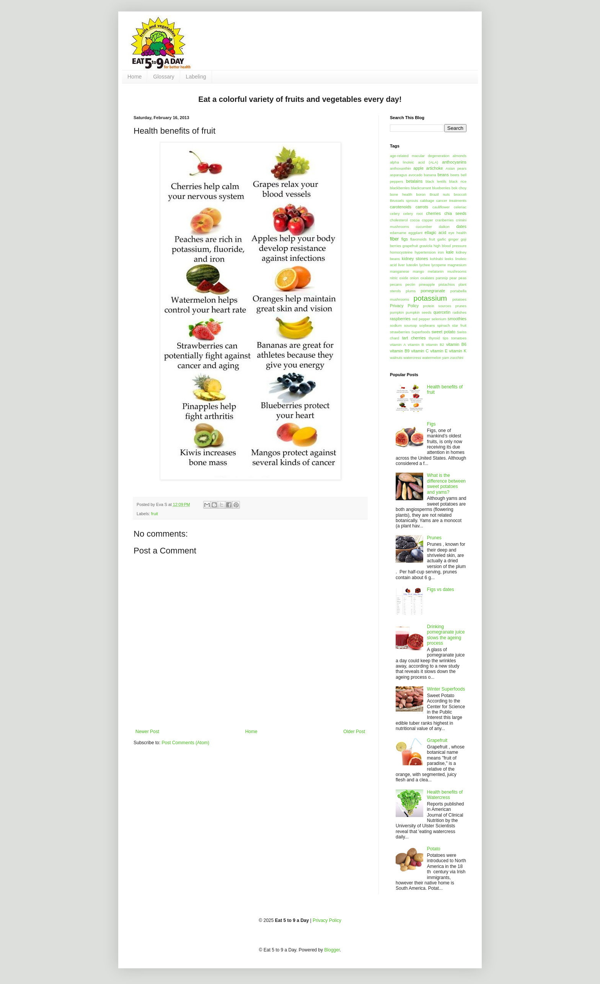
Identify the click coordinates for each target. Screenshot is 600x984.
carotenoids (400, 207)
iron (441, 252)
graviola (425, 246)
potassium (430, 298)
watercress (412, 357)
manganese (399, 271)
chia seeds (455, 213)
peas (462, 278)
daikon (444, 226)
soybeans (427, 325)
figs (404, 239)
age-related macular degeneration (419, 156)
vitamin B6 (456, 344)
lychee (424, 265)
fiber (394, 239)
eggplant (415, 233)
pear (453, 278)
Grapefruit (437, 740)
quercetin (442, 312)
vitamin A (398, 344)
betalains (414, 181)
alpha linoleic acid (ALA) (414, 162)
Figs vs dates (440, 589)
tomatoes (459, 338)
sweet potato (443, 331)
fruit (154, 513)
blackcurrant (421, 188)
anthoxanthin (400, 168)
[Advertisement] (341, 36)
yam (445, 357)
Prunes (434, 537)
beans (442, 174)
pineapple (427, 284)
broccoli (460, 194)
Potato (433, 848)
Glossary (163, 77)
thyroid (434, 338)
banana (430, 175)
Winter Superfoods (446, 689)
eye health (457, 233)
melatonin (436, 271)
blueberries (441, 188)
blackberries (400, 188)
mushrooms (456, 271)
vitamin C (420, 351)
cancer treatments (451, 200)
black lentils (436, 181)
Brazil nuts (440, 194)
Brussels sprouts (404, 200)
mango (418, 271)
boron (421, 194)
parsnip (442, 278)
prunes (460, 306)
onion (414, 278)
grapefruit (410, 246)
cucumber (424, 226)
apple (419, 168)
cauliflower (441, 207)
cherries (433, 213)
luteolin (412, 265)
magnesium (456, 265)
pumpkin (397, 312)
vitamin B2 (435, 344)
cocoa (415, 220)
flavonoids (418, 239)
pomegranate (433, 290)
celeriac (460, 207)
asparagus (398, 175)
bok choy (459, 188)
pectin (411, 284)
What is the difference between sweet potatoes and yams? (446, 483)
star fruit (459, 325)
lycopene (438, 265)
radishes (459, 312)
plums (411, 291)
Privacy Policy (404, 305)
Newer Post (147, 731)
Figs (431, 424)
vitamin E (438, 351)
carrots (422, 207)
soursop (410, 325)
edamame (398, 233)
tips (445, 338)
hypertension (425, 252)
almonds (459, 156)
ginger (453, 239)
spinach (443, 325)
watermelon (431, 357)
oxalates (427, 278)
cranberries (444, 220)
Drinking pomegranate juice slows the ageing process (446, 635)
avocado (415, 175)
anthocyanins (454, 162)
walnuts (396, 357)
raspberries (400, 318)
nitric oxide (399, 278)
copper (427, 220)
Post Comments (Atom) (185, 742)
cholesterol (399, 220)
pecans (396, 284)
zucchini (456, 357)
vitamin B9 (399, 351)
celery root (413, 213)
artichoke (434, 168)
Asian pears (455, 168)
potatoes (459, 299)
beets (454, 175)
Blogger (332, 950)
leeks (449, 259)
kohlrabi (436, 259)
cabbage (427, 200)
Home (134, 77)
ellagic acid (435, 232)
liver (401, 265)
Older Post (354, 731)
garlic (441, 239)
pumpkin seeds (418, 312)
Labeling (196, 77)
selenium (439, 319)
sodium (396, 325)
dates (461, 226)
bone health (401, 194)
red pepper (421, 319)
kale (450, 252)
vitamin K (457, 351)
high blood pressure (450, 246)
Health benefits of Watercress (445, 794)
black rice (457, 181)
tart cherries (414, 338)
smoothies (457, 318)
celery (395, 213)
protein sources (437, 306)
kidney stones (415, 258)
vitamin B (416, 344)
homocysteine (401, 252)
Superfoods (420, 332)
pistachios (447, 284)
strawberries (400, 332)
